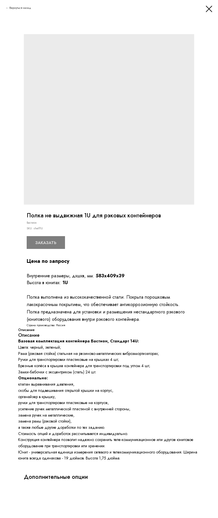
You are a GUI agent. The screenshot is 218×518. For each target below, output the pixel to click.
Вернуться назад (20, 8)
